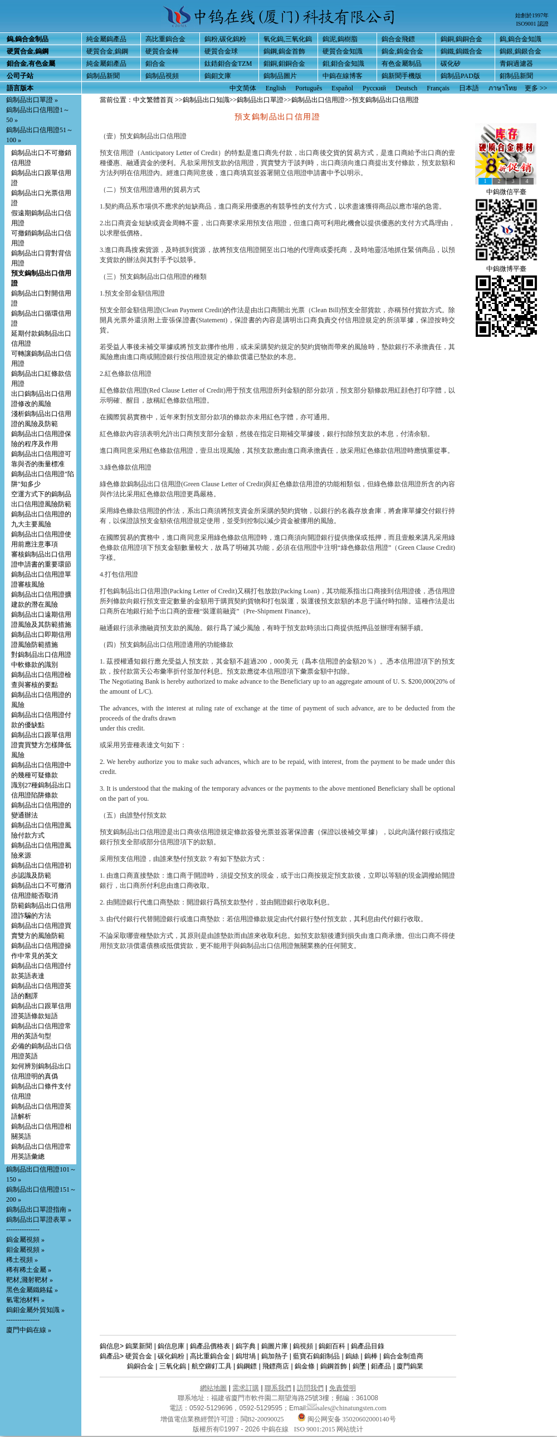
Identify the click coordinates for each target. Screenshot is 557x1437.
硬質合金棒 (162, 51)
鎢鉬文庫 (217, 76)
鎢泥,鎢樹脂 (340, 39)
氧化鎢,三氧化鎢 (287, 39)
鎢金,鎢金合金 (402, 51)
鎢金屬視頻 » (25, 1240)
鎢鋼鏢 (247, 1366)
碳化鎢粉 (171, 1356)
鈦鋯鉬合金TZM (228, 63)
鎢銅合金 (140, 1366)
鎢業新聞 (138, 1346)
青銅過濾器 (516, 63)
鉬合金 (155, 63)
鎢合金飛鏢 (398, 39)
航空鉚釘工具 (212, 1366)
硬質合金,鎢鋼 (107, 51)
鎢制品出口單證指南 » (38, 1209)
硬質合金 (138, 1356)
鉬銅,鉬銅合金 (284, 63)
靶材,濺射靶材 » (29, 1280)
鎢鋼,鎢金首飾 (284, 51)
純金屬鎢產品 (106, 39)
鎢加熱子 (274, 1356)
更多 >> (536, 88)
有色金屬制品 (402, 63)
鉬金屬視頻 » (25, 1250)
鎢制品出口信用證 (318, 100)
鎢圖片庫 (274, 1346)
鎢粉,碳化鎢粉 (225, 39)
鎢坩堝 (246, 1356)
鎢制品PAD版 (460, 76)
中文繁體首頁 (153, 100)
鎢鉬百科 (332, 1346)
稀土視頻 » (22, 1260)
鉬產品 (381, 1366)
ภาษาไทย (502, 88)
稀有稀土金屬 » (28, 1270)
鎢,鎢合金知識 (520, 39)
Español (342, 88)
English (276, 88)
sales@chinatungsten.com (347, 1408)
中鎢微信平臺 (506, 192)
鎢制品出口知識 (206, 100)
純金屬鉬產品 (106, 63)
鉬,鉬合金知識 (343, 63)
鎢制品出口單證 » (32, 100)
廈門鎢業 (410, 1366)
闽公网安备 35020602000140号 (346, 1419)
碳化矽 (451, 63)
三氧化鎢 (172, 1366)
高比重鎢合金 (165, 39)
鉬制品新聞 (516, 76)
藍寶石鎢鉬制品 (316, 1356)
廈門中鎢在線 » (28, 1330)
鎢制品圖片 (280, 76)
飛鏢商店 (275, 1366)
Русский (374, 88)
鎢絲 (352, 1356)
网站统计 (349, 1429)
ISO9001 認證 (532, 24)
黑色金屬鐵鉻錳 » (32, 1290)
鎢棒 (371, 1356)
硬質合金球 (221, 51)
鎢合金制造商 (403, 1356)
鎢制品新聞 (103, 76)
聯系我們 (278, 1388)
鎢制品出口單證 (260, 100)
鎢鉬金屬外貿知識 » (35, 1310)
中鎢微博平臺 (506, 269)
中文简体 (242, 88)
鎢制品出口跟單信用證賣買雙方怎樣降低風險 (41, 745)
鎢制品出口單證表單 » (38, 1219)
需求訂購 (245, 1388)
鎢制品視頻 (162, 76)
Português (308, 88)
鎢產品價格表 (210, 1346)
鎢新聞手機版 (402, 76)
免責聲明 (342, 1388)
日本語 (469, 88)
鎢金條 (305, 1366)
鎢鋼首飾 (333, 1366)
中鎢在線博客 (343, 76)
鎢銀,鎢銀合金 (520, 51)
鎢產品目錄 (367, 1346)
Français (438, 88)
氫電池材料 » (25, 1300)
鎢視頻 (303, 1346)
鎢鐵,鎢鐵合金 (461, 51)
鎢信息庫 (171, 1346)
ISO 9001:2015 (315, 1429)
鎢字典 (246, 1346)
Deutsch (406, 88)
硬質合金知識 (343, 51)
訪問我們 (310, 1388)
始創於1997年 (532, 15)
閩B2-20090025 (262, 1419)
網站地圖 (213, 1388)
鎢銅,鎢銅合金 (461, 39)
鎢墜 (359, 1366)
